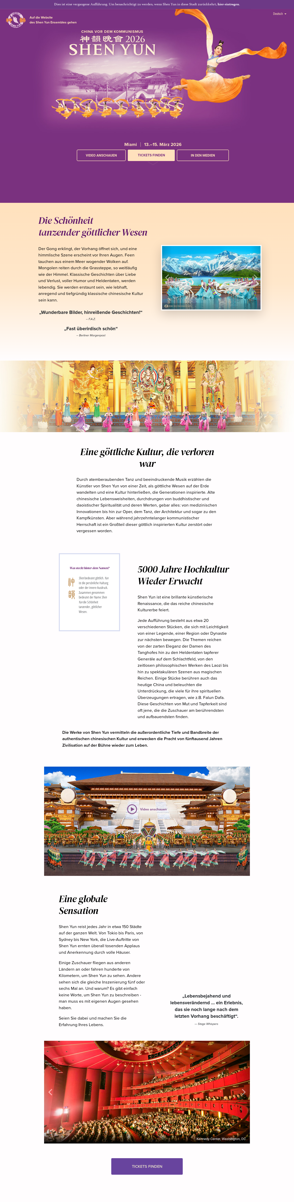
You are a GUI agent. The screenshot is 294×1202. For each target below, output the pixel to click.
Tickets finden (151, 155)
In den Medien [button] (203, 155)
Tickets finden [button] (147, 1166)
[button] (153, 165)
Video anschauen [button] (101, 155)
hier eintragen (228, 4)
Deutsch (279, 13)
